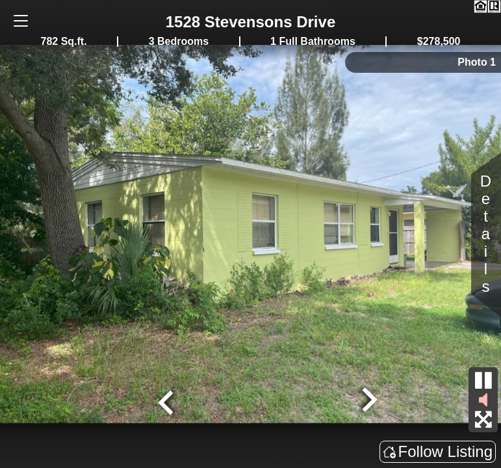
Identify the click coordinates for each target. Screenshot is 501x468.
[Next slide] (368, 401)
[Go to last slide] (167, 401)
